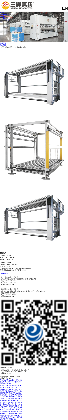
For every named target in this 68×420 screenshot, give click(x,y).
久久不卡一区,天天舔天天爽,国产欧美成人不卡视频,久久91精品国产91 (11, 409)
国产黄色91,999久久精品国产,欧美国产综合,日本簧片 (11, 406)
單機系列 (3, 43)
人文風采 (3, 18)
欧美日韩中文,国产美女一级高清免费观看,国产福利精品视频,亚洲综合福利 (11, 413)
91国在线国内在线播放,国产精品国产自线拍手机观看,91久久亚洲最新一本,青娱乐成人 (11, 402)
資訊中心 (3, 16)
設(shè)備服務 (4, 14)
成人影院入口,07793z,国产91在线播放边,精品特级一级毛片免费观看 (11, 393)
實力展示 (3, 12)
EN (1, 21)
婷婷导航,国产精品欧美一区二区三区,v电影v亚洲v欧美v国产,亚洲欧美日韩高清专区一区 (11, 417)
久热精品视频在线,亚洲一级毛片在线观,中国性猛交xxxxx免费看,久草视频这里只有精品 (11, 381)
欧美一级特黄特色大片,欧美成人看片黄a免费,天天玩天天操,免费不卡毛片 (11, 389)
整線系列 (3, 45)
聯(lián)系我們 (4, 20)
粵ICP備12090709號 (23, 373)
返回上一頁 (4, 273)
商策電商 (14, 373)
